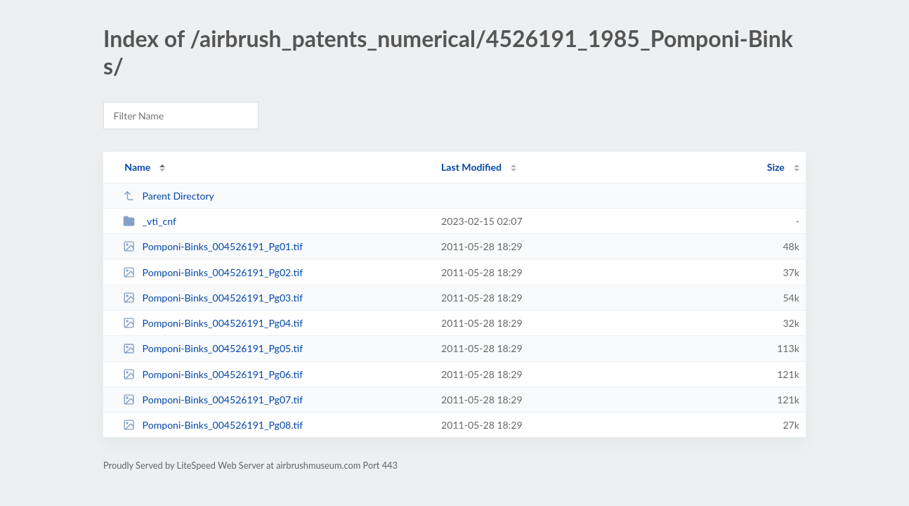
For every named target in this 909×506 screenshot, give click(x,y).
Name (137, 167)
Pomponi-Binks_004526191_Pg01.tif (213, 246)
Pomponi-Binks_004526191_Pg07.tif (213, 400)
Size (776, 167)
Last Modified (471, 167)
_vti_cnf (149, 221)
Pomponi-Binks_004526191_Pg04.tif (213, 323)
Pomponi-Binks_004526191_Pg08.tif (213, 425)
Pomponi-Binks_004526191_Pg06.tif (213, 374)
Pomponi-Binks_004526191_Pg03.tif (213, 298)
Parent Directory (168, 196)
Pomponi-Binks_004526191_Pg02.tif (213, 272)
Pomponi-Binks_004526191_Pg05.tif (213, 348)
